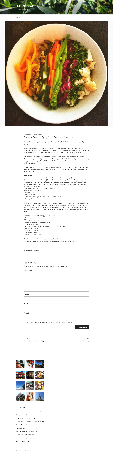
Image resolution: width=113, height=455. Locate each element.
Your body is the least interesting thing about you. (29, 411)
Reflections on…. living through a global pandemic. (30, 421)
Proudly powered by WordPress (25, 451)
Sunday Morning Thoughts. (23, 425)
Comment (28, 271)
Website (27, 313)
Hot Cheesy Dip (20, 428)
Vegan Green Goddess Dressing (25, 434)
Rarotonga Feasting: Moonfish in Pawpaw (27, 431)
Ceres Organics (47, 178)
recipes (29, 250)
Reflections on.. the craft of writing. (26, 418)
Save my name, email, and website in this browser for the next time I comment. (51, 322)
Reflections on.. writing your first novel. (27, 415)
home (18, 17)
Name (26, 295)
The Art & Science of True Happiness (26, 441)
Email (26, 304)
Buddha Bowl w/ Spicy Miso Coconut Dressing (29, 438)
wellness (36, 250)
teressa (25, 6)
